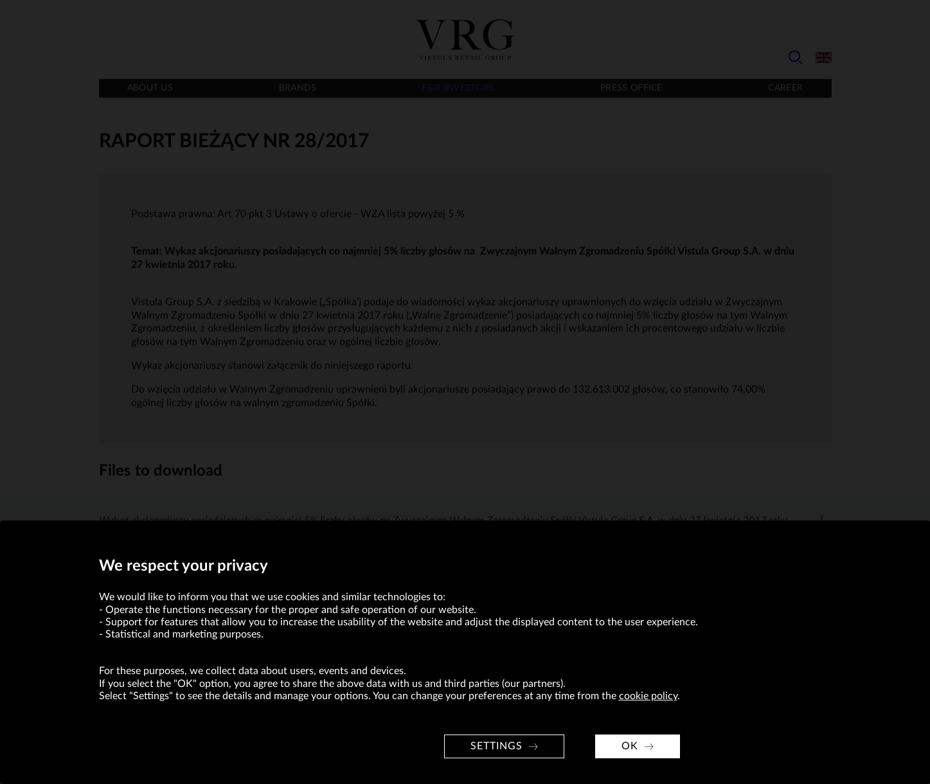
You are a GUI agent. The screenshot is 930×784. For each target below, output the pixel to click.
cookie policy (648, 696)
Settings (496, 746)
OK (629, 746)
